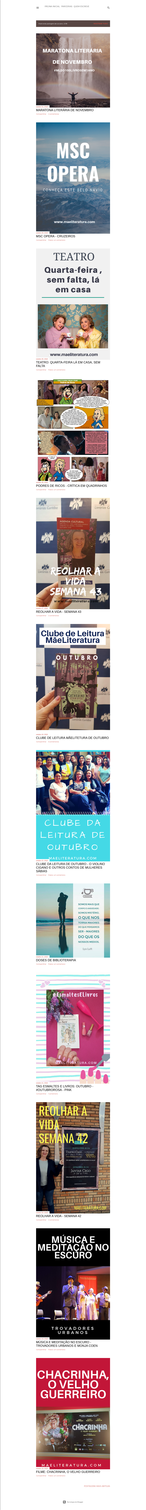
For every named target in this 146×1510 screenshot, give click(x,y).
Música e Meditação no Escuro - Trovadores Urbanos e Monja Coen (67, 1343)
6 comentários (53, 742)
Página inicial (51, 6)
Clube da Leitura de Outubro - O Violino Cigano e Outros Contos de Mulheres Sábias (70, 867)
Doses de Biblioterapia (56, 960)
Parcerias (65, 6)
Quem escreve (80, 6)
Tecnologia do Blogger (73, 1502)
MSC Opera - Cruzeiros (55, 236)
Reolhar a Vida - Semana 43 (58, 611)
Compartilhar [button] (41, 114)
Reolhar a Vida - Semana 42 (58, 1216)
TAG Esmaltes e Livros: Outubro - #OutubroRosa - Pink (64, 1088)
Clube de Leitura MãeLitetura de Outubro (72, 738)
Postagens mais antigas (97, 1486)
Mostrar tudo (101, 24)
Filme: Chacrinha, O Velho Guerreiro (68, 1472)
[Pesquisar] (108, 7)
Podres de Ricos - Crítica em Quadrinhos (71, 485)
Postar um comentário (56, 240)
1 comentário (53, 1094)
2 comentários (53, 114)
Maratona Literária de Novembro (65, 110)
